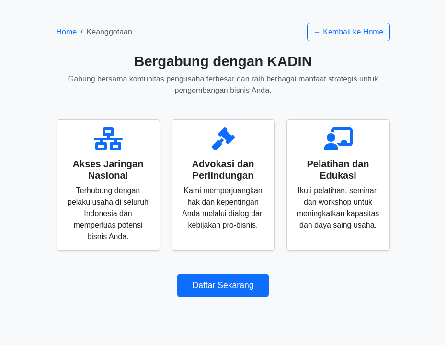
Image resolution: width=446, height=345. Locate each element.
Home (67, 32)
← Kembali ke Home (348, 32)
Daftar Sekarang (222, 285)
